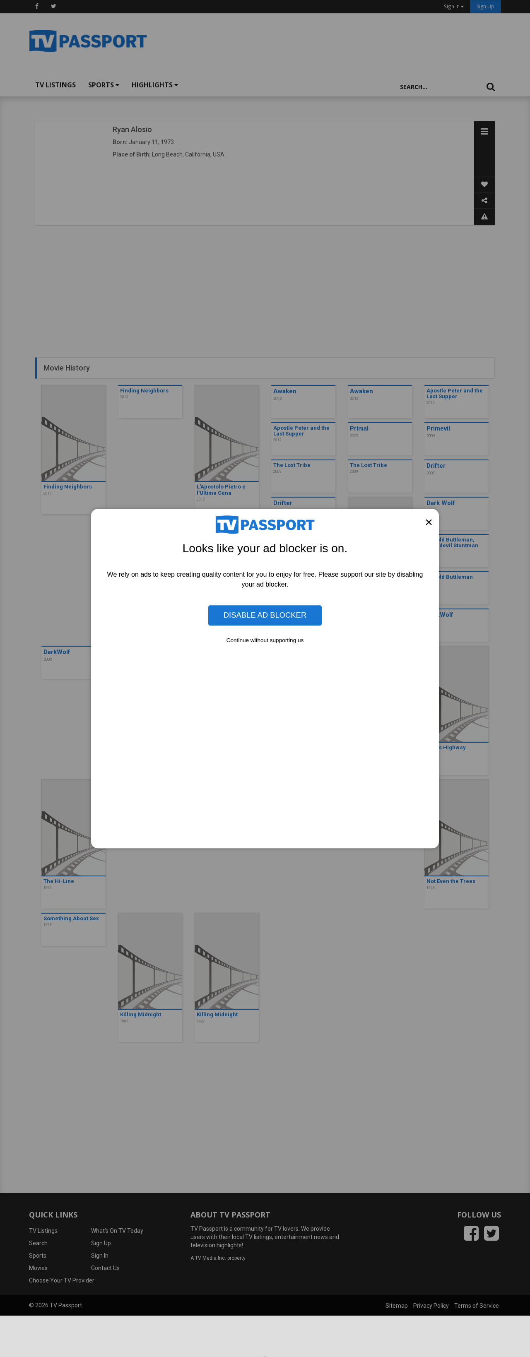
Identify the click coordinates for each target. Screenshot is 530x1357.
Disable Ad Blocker (265, 615)
